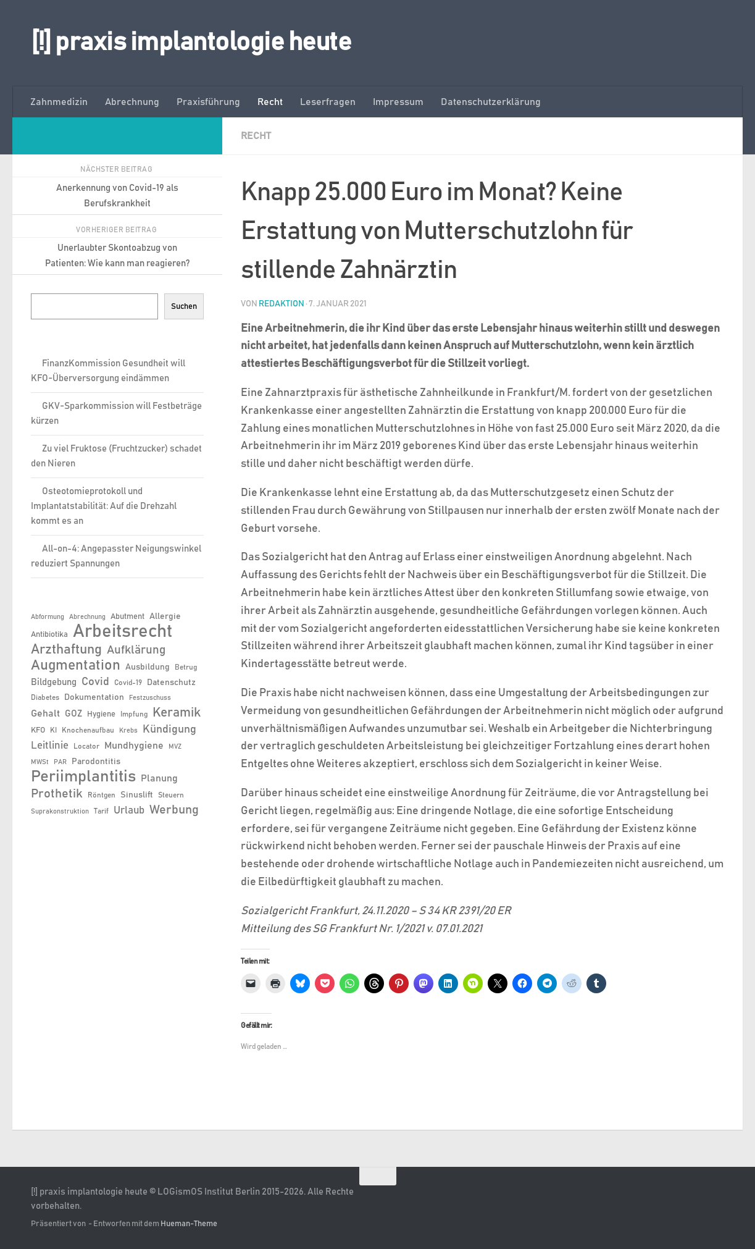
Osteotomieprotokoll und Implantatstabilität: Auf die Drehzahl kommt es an (104, 506)
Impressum (398, 102)
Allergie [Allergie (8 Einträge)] (165, 616)
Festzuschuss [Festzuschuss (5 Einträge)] (150, 698)
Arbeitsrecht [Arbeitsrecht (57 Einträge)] (122, 631)
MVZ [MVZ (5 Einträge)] (175, 747)
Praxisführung (208, 102)
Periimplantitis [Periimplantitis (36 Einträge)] (83, 777)
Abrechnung (132, 102)
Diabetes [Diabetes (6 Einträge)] (45, 697)
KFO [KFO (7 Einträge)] (38, 730)
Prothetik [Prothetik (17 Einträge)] (57, 794)
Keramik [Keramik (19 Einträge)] (176, 713)
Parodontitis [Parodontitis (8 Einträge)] (96, 761)
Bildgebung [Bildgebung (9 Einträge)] (54, 682)
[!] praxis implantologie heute (191, 43)
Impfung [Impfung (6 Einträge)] (134, 714)
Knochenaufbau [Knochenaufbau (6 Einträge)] (88, 730)
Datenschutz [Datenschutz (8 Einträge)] (171, 682)
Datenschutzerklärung (491, 102)
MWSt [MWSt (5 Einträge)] (40, 762)
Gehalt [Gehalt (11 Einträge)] (45, 713)
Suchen (184, 306)
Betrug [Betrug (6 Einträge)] (186, 667)
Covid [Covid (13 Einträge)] (95, 682)
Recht (270, 102)
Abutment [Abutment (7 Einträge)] (127, 617)
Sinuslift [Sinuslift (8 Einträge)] (136, 795)
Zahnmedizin (59, 102)
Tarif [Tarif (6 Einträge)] (101, 811)
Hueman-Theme (189, 1223)
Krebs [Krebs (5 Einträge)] (128, 731)
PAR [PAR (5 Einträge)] (60, 762)
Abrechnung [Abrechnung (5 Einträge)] (87, 617)
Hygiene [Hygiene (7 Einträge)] (101, 714)
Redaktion (281, 303)
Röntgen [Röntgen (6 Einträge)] (101, 795)
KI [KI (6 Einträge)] (53, 730)
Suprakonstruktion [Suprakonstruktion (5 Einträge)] (60, 812)
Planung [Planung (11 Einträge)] (159, 778)
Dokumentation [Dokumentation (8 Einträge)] (94, 697)
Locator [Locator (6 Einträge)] (86, 746)
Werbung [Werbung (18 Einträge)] (174, 810)
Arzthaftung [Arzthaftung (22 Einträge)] (66, 649)
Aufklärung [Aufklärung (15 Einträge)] (136, 650)
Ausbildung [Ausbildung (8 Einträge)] (147, 667)
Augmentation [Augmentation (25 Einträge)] (75, 665)
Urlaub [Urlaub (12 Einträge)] (129, 810)
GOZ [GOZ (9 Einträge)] (73, 713)
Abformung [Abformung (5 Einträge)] (47, 617)
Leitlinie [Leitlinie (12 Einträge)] (50, 746)
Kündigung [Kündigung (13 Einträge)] (169, 729)
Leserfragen (328, 102)
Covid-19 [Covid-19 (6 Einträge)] (128, 682)
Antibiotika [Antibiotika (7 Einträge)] (49, 635)
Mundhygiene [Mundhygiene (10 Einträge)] (134, 746)
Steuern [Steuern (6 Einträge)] (171, 795)
